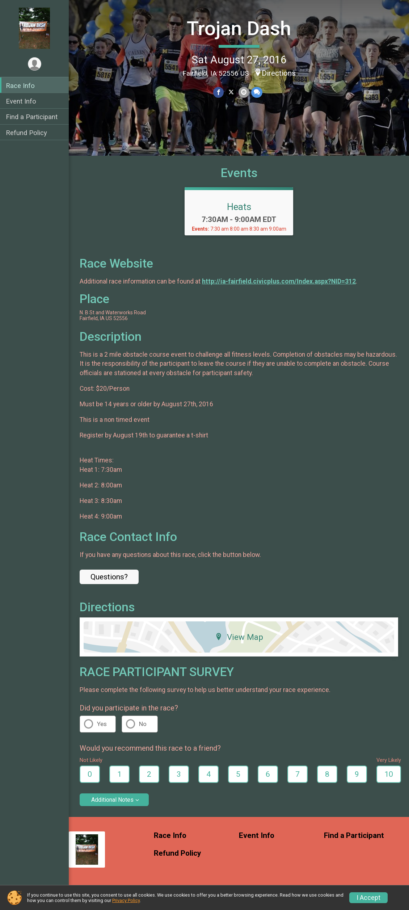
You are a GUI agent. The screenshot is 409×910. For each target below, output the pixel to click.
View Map (239, 637)
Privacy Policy (126, 900)
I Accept (368, 897)
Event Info (21, 101)
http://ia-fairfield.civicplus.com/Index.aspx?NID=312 (279, 281)
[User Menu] (34, 64)
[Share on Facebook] (218, 92)
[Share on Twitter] (231, 92)
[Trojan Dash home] (34, 28)
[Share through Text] (256, 92)
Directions (279, 73)
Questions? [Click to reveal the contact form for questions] (109, 577)
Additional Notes (112, 799)
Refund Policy (26, 133)
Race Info (20, 85)
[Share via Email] (244, 92)
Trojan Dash (239, 28)
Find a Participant (32, 117)
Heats (239, 206)
